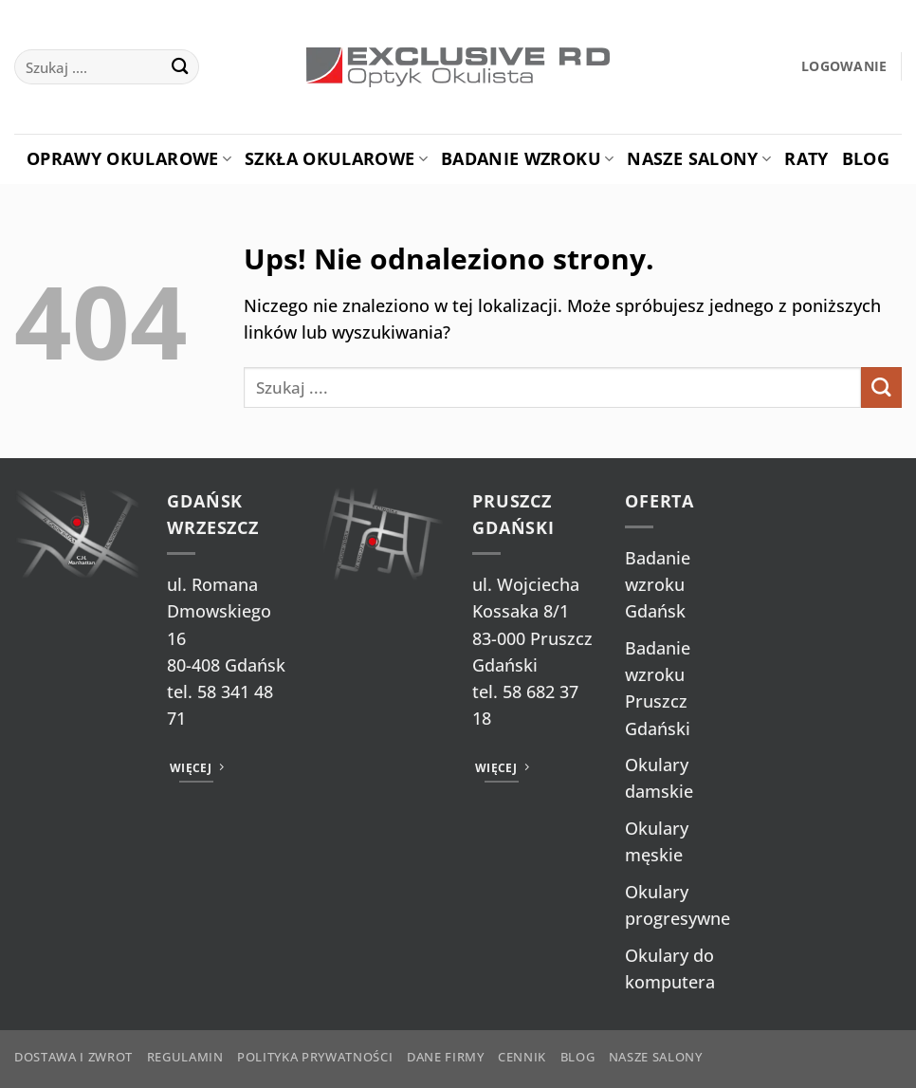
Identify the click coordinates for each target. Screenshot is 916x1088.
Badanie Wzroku (527, 158)
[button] (844, 66)
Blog (865, 158)
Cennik (522, 1056)
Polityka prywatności (315, 1056)
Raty (806, 158)
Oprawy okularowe (129, 158)
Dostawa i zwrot (73, 1056)
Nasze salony (699, 158)
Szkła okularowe (336, 158)
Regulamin (185, 1056)
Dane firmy (446, 1056)
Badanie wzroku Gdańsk (657, 584)
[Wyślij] (179, 66)
